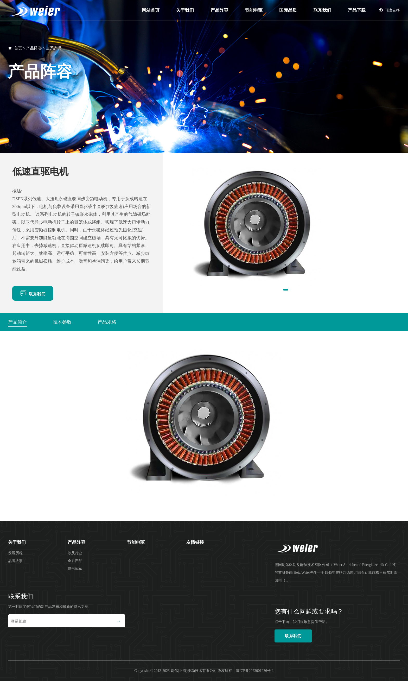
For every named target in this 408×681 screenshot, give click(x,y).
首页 (18, 48)
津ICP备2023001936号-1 (254, 671)
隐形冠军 (75, 569)
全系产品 (54, 48)
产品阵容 (219, 10)
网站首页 (151, 10)
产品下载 (357, 10)
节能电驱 (254, 10)
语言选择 (389, 10)
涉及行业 (75, 553)
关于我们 (185, 10)
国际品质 (288, 10)
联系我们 (322, 10)
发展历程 (15, 553)
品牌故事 (15, 561)
